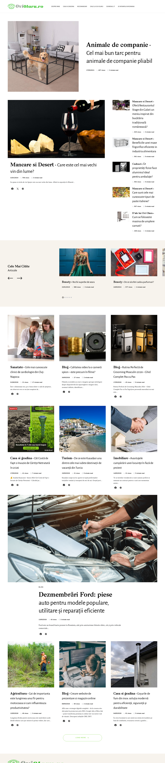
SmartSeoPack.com (34, 756)
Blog (41, 555)
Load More (81, 720)
